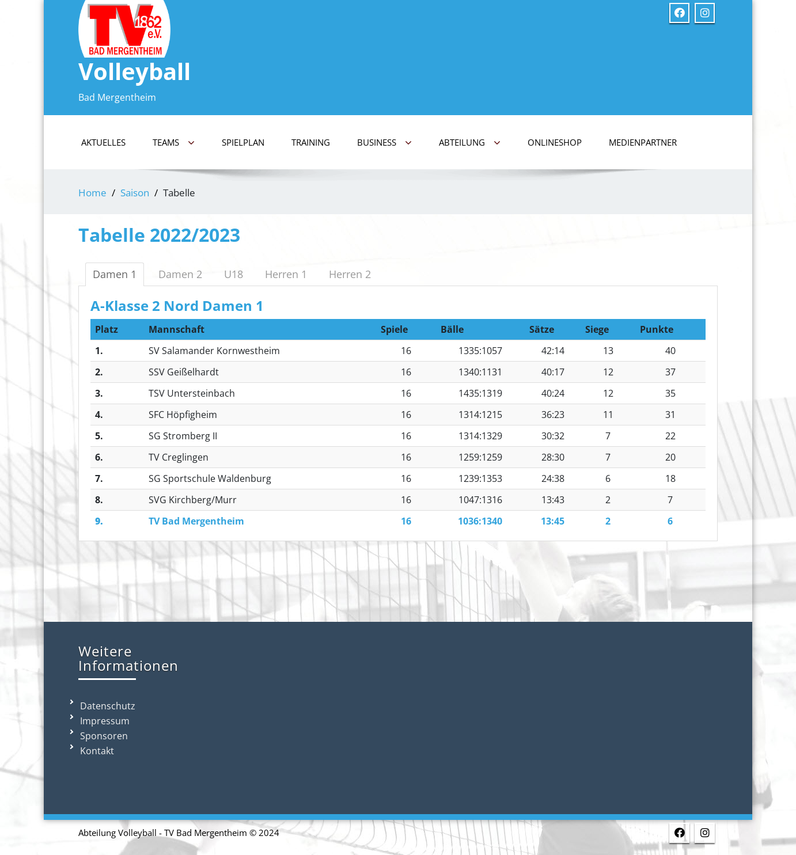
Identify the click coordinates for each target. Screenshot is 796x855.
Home (92, 192)
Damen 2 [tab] (180, 274)
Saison (134, 192)
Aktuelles (103, 142)
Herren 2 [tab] (350, 274)
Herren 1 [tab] (286, 274)
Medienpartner (643, 142)
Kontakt (97, 750)
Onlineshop (555, 142)
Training (310, 142)
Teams (174, 142)
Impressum (105, 721)
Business (384, 142)
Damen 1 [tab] (115, 274)
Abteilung (470, 142)
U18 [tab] (233, 274)
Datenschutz (107, 706)
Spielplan (243, 142)
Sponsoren (104, 735)
